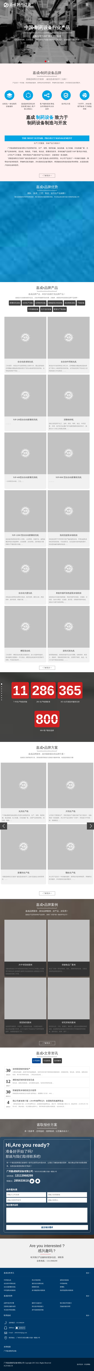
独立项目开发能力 (66, 1303)
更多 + (88, 1273)
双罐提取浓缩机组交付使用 (24, 1090)
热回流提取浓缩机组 (66, 1290)
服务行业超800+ (37, 1303)
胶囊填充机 (35, 1287)
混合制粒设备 (70, 303)
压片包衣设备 (46, 309)
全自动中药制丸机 (10, 1283)
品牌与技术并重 (9, 1303)
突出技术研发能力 (38, 1306)
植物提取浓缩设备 (55, 303)
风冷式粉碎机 (36, 1280)
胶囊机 (62, 1287)
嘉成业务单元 (9, 1273)
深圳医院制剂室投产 (21, 1069)
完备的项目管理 (65, 1306)
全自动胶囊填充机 (10, 1287)
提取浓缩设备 (64, 1280)
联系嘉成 (7, 1315)
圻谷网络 (87, 1364)
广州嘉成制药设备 (10, 1351)
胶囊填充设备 (15, 303)
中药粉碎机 (63, 1283)
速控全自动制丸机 (38, 1283)
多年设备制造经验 (38, 1310)
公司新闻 (36, 1061)
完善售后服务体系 (10, 1306)
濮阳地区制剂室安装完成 (23, 1080)
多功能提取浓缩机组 (38, 1290)
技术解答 (57, 1061)
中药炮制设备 (33, 309)
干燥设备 (80, 303)
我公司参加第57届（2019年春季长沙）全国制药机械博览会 (38, 1101)
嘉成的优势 (8, 1296)
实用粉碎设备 (40, 303)
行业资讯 (47, 1061)
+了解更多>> (47, 176)
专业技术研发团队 (10, 1310)
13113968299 (52, 1261)
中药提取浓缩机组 (10, 1290)
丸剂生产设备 (28, 303)
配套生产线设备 (60, 309)
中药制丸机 (7, 1280)
